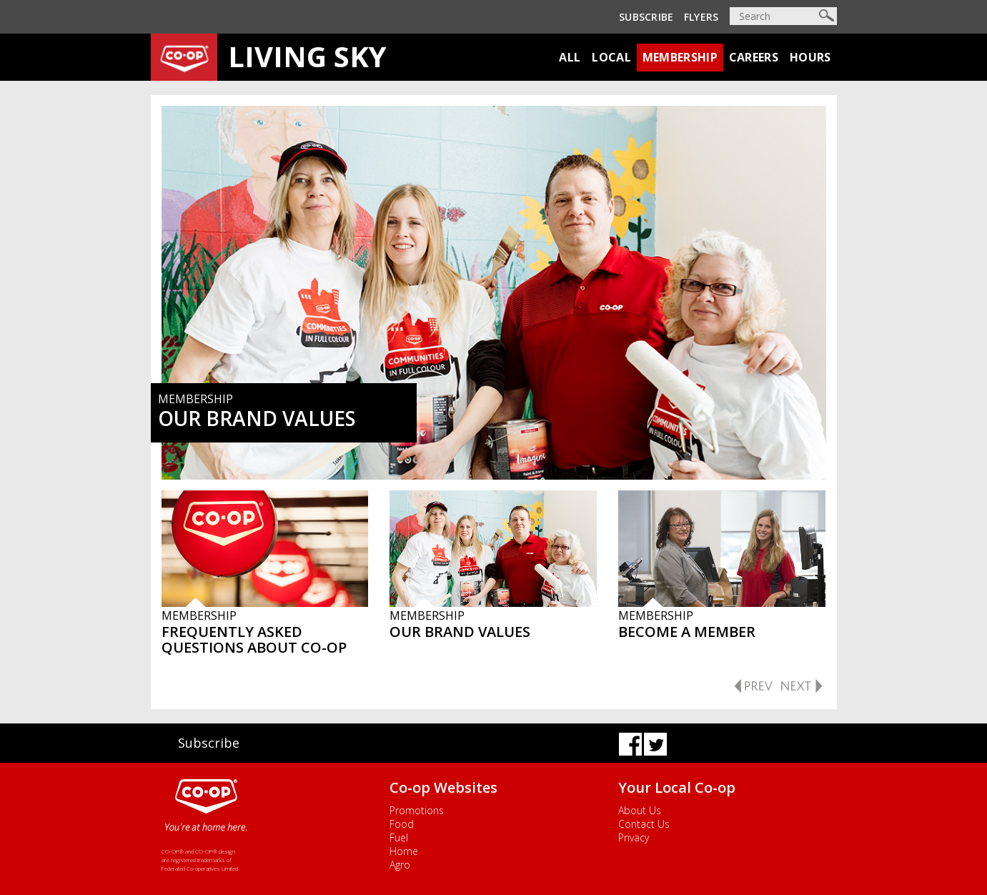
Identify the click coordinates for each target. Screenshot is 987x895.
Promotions (417, 810)
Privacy (633, 837)
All (569, 57)
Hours (810, 57)
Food (402, 824)
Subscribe (646, 17)
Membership (680, 57)
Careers (753, 57)
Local (611, 57)
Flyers (701, 17)
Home (404, 851)
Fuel (399, 837)
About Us (639, 810)
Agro (400, 864)
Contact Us (644, 824)
